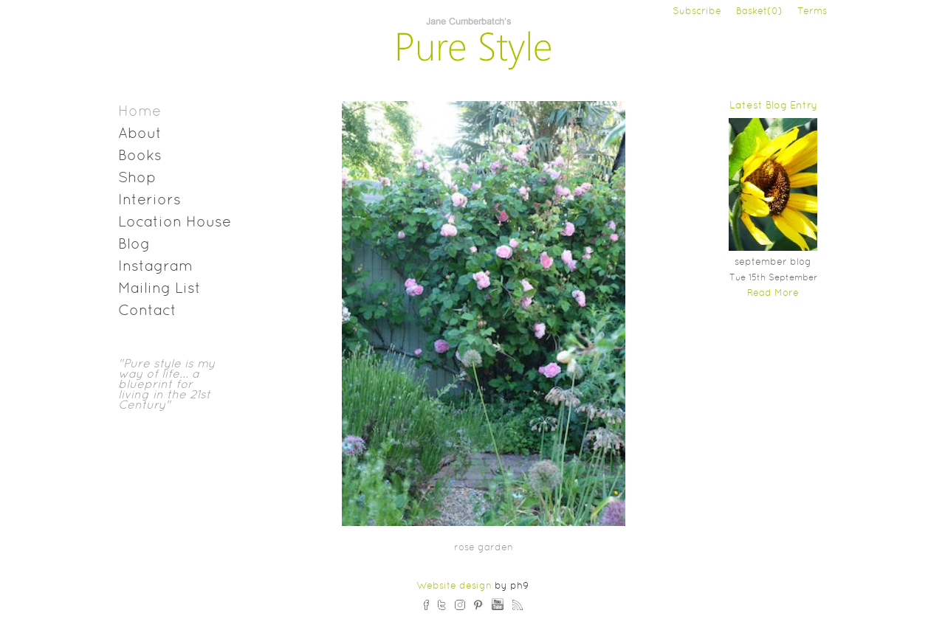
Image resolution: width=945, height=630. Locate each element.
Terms (812, 11)
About (140, 134)
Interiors (149, 200)
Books (140, 156)
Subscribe (697, 11)
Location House (174, 222)
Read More (773, 293)
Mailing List (159, 289)
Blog (134, 245)
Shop (137, 178)
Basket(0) (759, 11)
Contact (147, 311)
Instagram (155, 267)
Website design (454, 586)
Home (139, 112)
